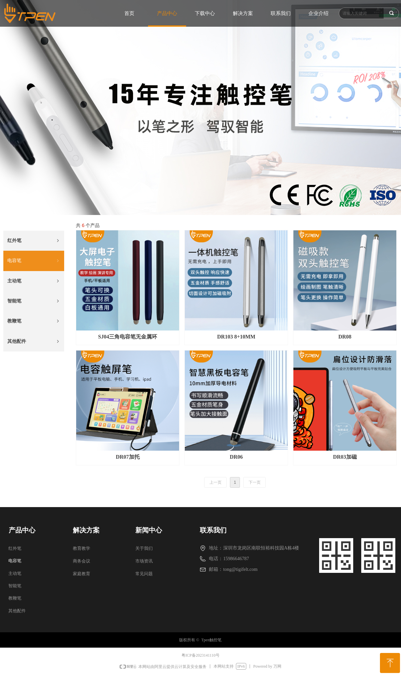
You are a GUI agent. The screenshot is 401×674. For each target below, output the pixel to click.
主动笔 (33, 281)
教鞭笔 (33, 321)
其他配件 (33, 341)
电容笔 (33, 261)
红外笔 (33, 241)
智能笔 (33, 301)
